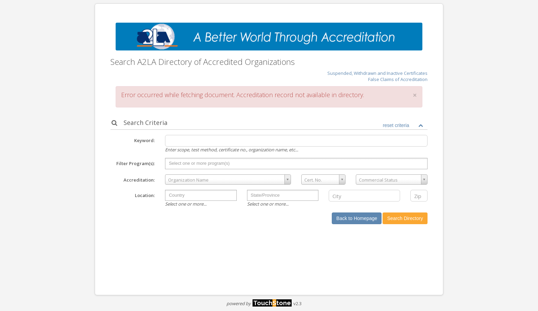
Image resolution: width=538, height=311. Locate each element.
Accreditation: (139, 180)
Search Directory (405, 218)
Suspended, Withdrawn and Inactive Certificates (377, 73)
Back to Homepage (356, 218)
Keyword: (144, 140)
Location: (145, 195)
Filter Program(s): (135, 163)
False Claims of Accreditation (398, 79)
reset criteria (396, 125)
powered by (259, 303)
